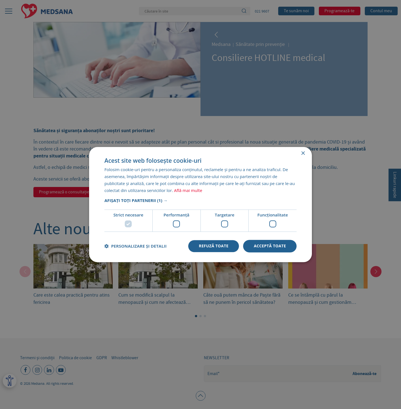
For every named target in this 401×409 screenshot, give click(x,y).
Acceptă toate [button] (270, 245)
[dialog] (200, 204)
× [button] (303, 153)
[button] (200, 200)
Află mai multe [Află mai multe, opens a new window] (188, 190)
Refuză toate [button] (213, 245)
